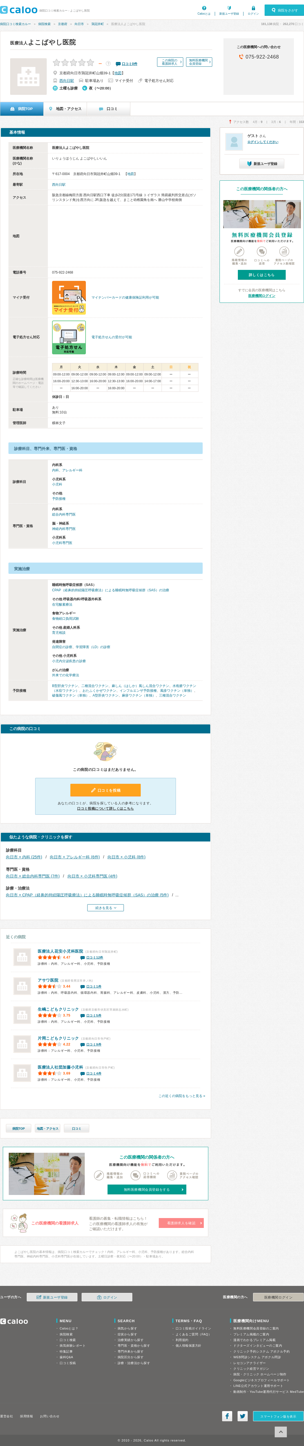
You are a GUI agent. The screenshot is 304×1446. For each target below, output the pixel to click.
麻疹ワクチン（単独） (139, 695)
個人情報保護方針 (189, 1345)
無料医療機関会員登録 (198, 62)
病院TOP (18, 1128)
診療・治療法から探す (134, 1363)
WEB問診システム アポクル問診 (257, 1357)
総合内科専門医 (64, 514)
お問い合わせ (49, 1416)
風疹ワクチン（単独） (177, 691)
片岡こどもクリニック (58, 1038)
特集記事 (66, 1351)
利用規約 (182, 1340)
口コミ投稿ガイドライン (193, 1328)
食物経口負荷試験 (65, 619)
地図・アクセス (48, 1128)
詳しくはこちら (262, 275)
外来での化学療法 (65, 675)
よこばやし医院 (43, 42)
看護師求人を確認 (181, 1223)
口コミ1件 (94, 986)
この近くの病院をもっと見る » (181, 1096)
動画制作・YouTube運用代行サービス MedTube (268, 1391)
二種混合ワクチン (94, 686)
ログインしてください (262, 142)
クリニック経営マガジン (251, 1368)
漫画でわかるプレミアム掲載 (254, 1340)
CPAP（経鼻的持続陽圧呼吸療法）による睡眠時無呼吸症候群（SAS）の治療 (110, 590)
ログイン (253, 13)
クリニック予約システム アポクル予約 (261, 1351)
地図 (118, 73)
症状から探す (127, 1334)
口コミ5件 (94, 1015)
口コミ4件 (94, 1073)
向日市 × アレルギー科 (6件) (75, 857)
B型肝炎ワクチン (65, 686)
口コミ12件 (94, 957)
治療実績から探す (131, 1340)
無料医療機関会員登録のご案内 (256, 1328)
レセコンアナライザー (249, 1363)
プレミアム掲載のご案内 (251, 1334)
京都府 (62, 24)
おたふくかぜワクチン (99, 691)
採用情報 (26, 1416)
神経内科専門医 (64, 529)
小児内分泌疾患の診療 (69, 661)
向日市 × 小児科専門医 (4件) (92, 876)
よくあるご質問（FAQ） (194, 1334)
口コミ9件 (94, 1044)
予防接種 (59, 499)
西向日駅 (66, 81)
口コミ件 (129, 64)
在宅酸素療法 (62, 604)
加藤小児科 (60, 1067)
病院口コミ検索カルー (15, 24)
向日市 (79, 24)
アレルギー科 (72, 470)
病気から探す (127, 1328)
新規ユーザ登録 (229, 13)
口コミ (76, 1128)
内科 (55, 470)
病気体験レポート (73, 1345)
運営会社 (6, 1416)
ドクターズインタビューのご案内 (257, 1345)
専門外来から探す (131, 1351)
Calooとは (204, 13)
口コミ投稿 (68, 1363)
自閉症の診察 (62, 647)
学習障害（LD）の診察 (93, 647)
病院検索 (44, 24)
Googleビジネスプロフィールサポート (261, 1380)
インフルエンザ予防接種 (138, 691)
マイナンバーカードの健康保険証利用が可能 (125, 297)
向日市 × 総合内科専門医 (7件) (33, 876)
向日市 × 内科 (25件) (24, 857)
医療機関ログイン (261, 296)
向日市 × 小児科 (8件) (127, 857)
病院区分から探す (131, 1357)
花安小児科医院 (60, 951)
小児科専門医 (62, 543)
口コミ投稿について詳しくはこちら (105, 809)
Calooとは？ (69, 1328)
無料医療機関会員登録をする (147, 1190)
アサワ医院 (48, 980)
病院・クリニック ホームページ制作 (259, 1374)
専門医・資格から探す (134, 1345)
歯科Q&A (66, 1357)
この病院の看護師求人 (169, 62)
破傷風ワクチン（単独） (70, 695)
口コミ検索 (68, 1340)
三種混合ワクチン (172, 695)
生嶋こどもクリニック (58, 1009)
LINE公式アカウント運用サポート (258, 1385)
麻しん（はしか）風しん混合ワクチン (140, 686)
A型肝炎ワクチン (106, 695)
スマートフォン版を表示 (278, 1416)
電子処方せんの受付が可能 (111, 337)
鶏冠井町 (97, 24)
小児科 (57, 484)
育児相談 (59, 633)
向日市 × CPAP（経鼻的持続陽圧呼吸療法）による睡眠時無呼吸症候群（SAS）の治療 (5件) (87, 895)
